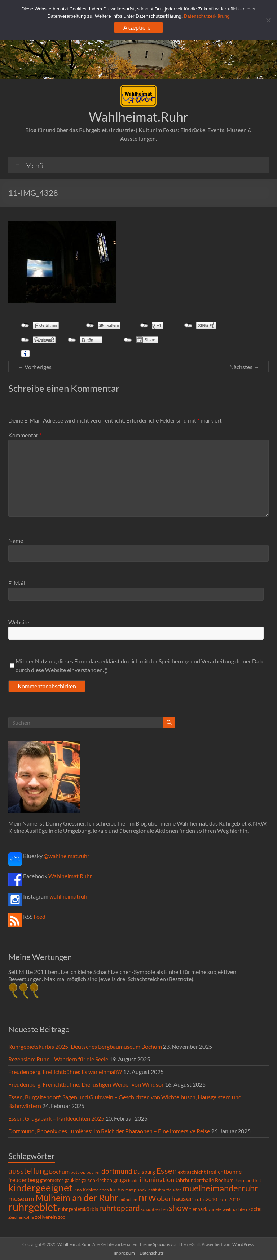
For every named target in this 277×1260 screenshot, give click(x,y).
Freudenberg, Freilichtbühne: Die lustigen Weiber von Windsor (86, 1084)
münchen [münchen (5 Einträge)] (128, 1199)
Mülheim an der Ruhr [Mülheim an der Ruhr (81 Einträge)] (76, 1197)
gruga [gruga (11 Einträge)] (120, 1180)
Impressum (124, 1253)
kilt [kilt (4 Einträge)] (258, 1180)
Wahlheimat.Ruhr (139, 117)
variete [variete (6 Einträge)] (214, 1209)
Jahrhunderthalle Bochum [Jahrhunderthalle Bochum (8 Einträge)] (204, 1180)
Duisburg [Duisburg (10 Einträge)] (144, 1172)
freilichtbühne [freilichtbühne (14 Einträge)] (224, 1171)
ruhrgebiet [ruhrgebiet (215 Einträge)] (32, 1206)
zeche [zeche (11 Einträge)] (255, 1208)
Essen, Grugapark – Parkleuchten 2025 (56, 1118)
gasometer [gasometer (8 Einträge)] (51, 1180)
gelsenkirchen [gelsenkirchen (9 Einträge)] (96, 1180)
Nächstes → (244, 366)
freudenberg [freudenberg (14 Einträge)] (23, 1179)
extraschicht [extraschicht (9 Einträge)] (192, 1172)
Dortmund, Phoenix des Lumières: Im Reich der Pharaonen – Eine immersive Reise (109, 1130)
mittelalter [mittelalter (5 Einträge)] (171, 1189)
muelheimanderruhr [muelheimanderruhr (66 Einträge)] (220, 1188)
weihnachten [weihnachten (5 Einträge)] (235, 1209)
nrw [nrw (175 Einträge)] (147, 1197)
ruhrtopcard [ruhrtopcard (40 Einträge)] (119, 1207)
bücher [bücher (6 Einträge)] (93, 1172)
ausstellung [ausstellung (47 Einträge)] (28, 1170)
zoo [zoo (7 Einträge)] (61, 1217)
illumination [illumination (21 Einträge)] (157, 1179)
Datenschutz (152, 1253)
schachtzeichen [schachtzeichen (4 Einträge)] (154, 1209)
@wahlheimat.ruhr (66, 855)
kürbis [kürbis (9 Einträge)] (117, 1189)
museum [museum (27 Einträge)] (21, 1198)
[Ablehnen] (268, 20)
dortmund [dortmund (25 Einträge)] (116, 1171)
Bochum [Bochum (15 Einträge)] (59, 1171)
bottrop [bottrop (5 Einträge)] (78, 1172)
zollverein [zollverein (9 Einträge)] (46, 1217)
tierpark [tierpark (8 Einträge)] (198, 1209)
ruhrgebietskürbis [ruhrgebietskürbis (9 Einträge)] (78, 1209)
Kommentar (24, 435)
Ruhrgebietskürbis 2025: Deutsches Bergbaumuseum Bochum (85, 1046)
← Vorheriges (35, 366)
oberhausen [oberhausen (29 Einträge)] (175, 1198)
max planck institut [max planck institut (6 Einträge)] (143, 1189)
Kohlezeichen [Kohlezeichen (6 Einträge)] (96, 1189)
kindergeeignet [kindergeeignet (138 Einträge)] (40, 1188)
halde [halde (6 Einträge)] (133, 1180)
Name (15, 540)
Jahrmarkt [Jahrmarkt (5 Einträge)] (244, 1180)
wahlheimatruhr (69, 896)
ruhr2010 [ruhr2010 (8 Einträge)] (229, 1199)
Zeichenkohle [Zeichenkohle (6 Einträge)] (21, 1217)
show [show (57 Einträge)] (178, 1208)
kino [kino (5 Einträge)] (78, 1189)
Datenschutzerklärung (206, 16)
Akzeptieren (138, 27)
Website (18, 622)
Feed (39, 916)
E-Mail (16, 583)
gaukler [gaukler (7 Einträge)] (72, 1180)
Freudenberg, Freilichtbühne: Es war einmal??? (65, 1071)
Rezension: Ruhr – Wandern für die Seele (58, 1059)
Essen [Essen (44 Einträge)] (166, 1170)
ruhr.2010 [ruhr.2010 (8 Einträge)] (206, 1199)
